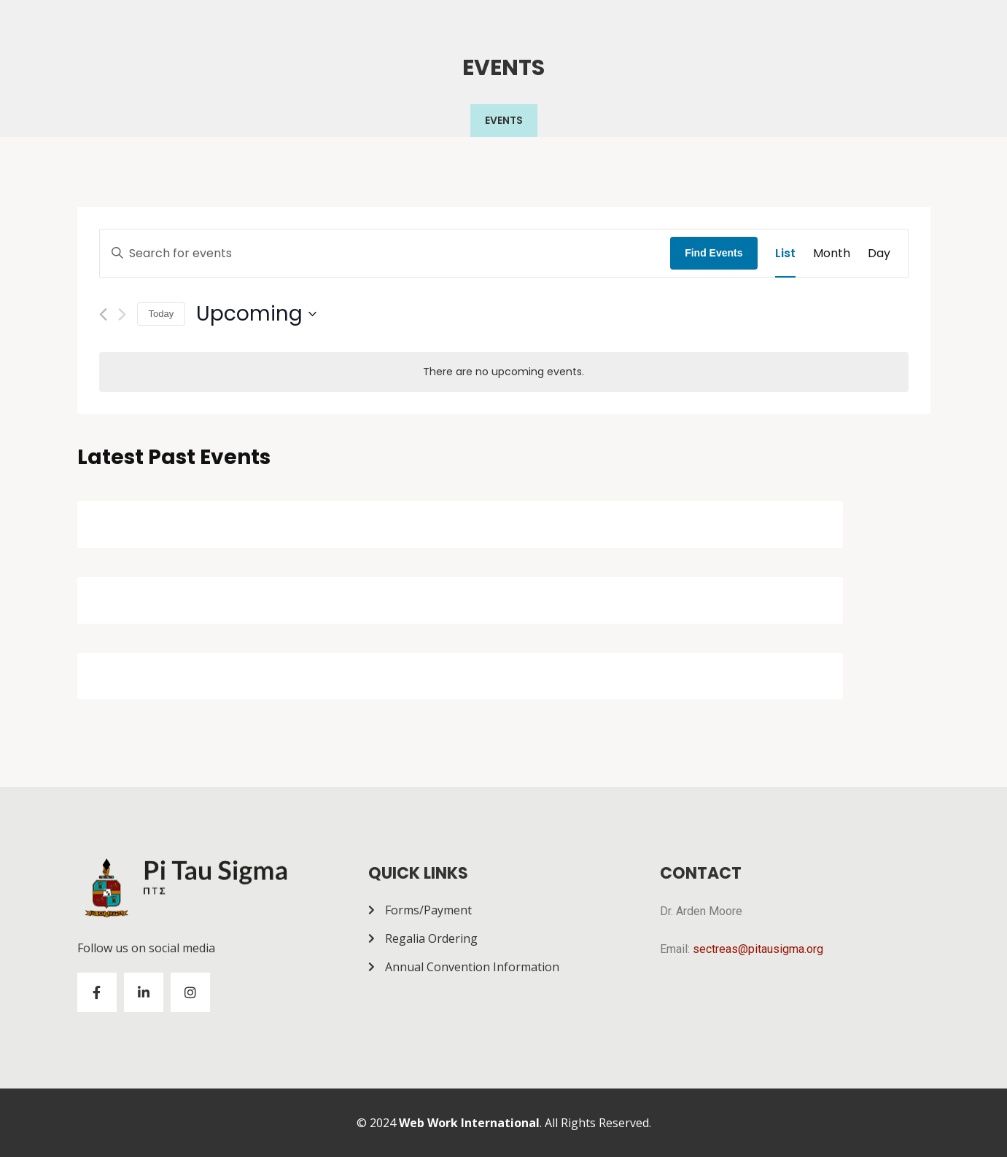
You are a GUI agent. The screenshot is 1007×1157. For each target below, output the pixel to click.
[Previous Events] (103, 314)
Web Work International (469, 1123)
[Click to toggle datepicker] (256, 314)
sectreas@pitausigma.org (758, 949)
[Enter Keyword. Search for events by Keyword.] (385, 254)
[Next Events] (122, 314)
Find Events (713, 253)
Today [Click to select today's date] (161, 313)
